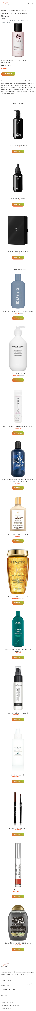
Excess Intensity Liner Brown (18, 828)
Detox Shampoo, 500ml (18, 373)
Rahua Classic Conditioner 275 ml (18, 534)
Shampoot (24, 60)
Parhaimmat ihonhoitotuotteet (10, 1005)
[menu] (33, 3)
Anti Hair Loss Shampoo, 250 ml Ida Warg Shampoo (18, 311)
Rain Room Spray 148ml (18, 775)
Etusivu (3, 18)
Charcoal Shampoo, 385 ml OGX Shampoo (18, 943)
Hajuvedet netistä (6, 999)
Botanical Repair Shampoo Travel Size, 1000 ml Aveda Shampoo (18, 650)
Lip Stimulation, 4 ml (18, 890)
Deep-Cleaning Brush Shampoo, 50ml (18, 713)
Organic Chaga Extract (18, 198)
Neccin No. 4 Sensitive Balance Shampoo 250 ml (18, 426)
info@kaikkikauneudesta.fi (8, 989)
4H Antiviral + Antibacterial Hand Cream (18, 251)
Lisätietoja (8, 74)
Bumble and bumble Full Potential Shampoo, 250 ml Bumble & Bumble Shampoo (18, 480)
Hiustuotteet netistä (14, 60)
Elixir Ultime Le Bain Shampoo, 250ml (18, 596)
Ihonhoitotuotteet (6, 1008)
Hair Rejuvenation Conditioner (18, 145)
